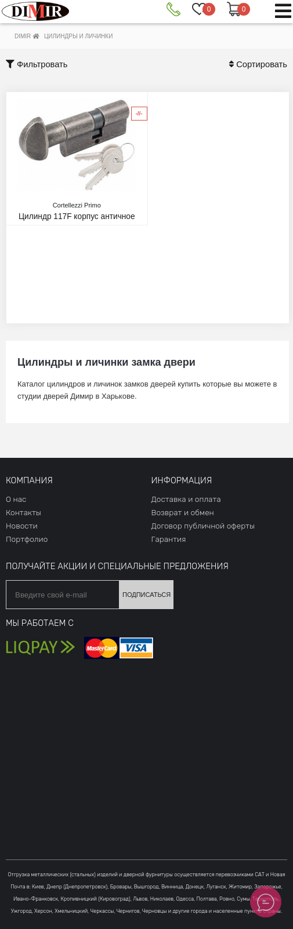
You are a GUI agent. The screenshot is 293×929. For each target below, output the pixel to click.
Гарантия (168, 539)
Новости (22, 525)
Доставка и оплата (186, 499)
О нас (16, 499)
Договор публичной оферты (203, 525)
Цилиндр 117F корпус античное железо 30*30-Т (77, 215)
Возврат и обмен (182, 512)
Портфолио (27, 539)
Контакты (23, 512)
